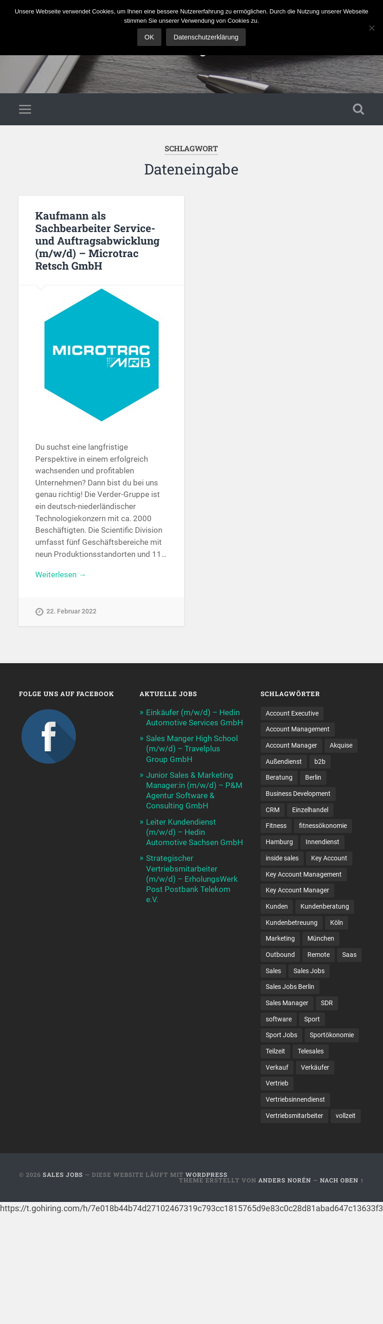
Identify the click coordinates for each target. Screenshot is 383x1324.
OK (149, 37)
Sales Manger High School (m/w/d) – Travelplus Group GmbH (192, 748)
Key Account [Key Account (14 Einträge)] (329, 858)
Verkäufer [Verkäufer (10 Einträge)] (315, 1067)
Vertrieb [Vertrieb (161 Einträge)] (277, 1083)
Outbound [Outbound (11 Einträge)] (280, 954)
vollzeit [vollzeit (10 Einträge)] (346, 1115)
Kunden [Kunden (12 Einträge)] (277, 906)
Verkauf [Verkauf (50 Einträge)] (277, 1067)
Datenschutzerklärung (205, 37)
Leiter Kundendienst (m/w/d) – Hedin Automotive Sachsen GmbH (194, 832)
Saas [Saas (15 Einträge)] (349, 954)
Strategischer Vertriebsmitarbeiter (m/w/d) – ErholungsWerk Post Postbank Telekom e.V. (192, 878)
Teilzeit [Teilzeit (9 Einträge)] (275, 1051)
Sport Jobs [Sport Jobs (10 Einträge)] (281, 1035)
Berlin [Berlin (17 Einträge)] (313, 777)
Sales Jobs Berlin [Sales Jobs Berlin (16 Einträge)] (290, 986)
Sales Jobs (63, 1174)
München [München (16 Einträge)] (320, 938)
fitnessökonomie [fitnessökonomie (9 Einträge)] (323, 825)
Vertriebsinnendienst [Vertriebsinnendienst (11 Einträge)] (295, 1099)
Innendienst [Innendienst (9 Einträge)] (322, 842)
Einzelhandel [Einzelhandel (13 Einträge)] (310, 810)
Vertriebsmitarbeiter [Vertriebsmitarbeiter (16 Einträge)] (294, 1115)
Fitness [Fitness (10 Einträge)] (276, 825)
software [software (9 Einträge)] (279, 1019)
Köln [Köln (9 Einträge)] (336, 922)
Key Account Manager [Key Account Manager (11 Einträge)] (297, 890)
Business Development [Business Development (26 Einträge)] (298, 793)
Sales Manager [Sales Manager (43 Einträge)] (287, 1003)
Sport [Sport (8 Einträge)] (312, 1019)
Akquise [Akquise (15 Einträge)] (341, 745)
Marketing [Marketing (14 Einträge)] (280, 938)
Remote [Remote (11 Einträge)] (318, 954)
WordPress (206, 1174)
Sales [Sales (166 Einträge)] (273, 971)
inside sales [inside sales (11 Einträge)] (282, 858)
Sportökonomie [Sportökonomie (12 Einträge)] (332, 1035)
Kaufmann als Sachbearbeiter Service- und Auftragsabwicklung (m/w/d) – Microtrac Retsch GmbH (97, 240)
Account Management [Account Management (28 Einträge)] (298, 729)
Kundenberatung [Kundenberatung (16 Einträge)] (324, 906)
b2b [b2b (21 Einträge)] (320, 761)
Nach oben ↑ (342, 1180)
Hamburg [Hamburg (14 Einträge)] (279, 842)
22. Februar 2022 (71, 611)
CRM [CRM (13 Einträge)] (273, 810)
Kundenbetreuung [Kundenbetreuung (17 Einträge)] (292, 922)
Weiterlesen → (60, 574)
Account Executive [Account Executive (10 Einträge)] (292, 713)
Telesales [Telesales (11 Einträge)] (311, 1051)
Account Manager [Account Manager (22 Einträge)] (291, 745)
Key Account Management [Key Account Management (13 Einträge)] (304, 874)
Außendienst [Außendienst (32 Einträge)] (284, 761)
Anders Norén (284, 1180)
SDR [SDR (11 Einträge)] (327, 1003)
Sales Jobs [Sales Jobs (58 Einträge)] (309, 971)
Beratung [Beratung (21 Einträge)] (279, 777)
